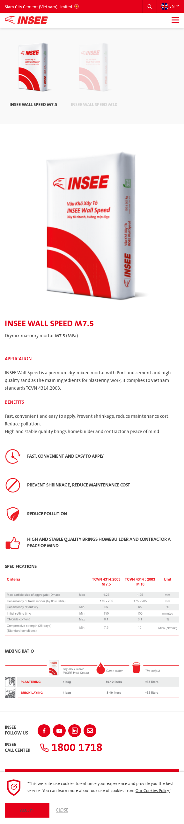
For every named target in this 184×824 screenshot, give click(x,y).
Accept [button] (27, 810)
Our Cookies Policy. (153, 791)
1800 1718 (72, 747)
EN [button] (167, 6)
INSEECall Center (17, 747)
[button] (149, 6)
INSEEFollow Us (16, 730)
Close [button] (62, 810)
